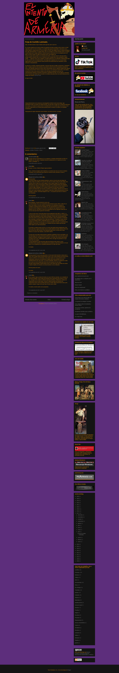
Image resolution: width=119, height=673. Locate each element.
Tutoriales (77, 590)
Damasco (77, 637)
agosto (79, 523)
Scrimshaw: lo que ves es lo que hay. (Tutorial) (87, 224)
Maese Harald (78, 285)
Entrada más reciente (31, 299)
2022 (78, 502)
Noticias (77, 575)
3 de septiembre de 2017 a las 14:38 (37, 250)
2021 (78, 504)
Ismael (30, 166)
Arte (76, 580)
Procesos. (36, 150)
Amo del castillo (32, 156)
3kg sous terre (78, 282)
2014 (78, 548)
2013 (78, 550)
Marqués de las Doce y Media (36, 177)
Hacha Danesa (84, 191)
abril (79, 531)
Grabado (77, 595)
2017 (78, 513)
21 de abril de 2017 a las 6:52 (35, 163)
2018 (78, 511)
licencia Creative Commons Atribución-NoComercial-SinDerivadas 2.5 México (84, 653)
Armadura (77, 627)
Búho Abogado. (85, 244)
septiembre (80, 521)
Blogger (69, 670)
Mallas (76, 635)
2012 (78, 552)
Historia (77, 597)
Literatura (77, 632)
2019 (78, 509)
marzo (79, 537)
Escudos (77, 630)
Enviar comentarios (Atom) (51, 303)
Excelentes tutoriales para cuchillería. (84, 311)
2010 (78, 556)
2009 (78, 559)
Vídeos (40, 150)
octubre (80, 519)
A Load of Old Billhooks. (80, 314)
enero (79, 541)
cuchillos (32, 150)
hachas (76, 592)
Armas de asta (78, 605)
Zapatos (77, 640)
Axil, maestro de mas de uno (82, 276)
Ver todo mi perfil (86, 50)
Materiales (77, 600)
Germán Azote (38, 75)
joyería (76, 642)
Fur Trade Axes (78, 316)
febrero (80, 539)
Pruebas (77, 610)
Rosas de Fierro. (80, 102)
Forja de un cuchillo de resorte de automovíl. (86, 161)
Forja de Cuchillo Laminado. (82, 534)
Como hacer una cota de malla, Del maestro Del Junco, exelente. (83, 298)
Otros (76, 585)
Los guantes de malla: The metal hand (86, 213)
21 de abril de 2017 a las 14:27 (35, 174)
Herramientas (78, 582)
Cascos (77, 625)
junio (79, 527)
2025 (78, 496)
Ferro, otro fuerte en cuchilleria (82, 290)
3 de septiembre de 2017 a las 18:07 (37, 290)
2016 (78, 544)
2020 (78, 506)
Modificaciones (78, 602)
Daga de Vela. (84, 202)
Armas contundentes (80, 622)
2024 (78, 498)
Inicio (49, 299)
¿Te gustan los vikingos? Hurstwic (83, 301)
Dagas (76, 612)
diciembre (80, 515)
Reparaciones (78, 620)
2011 (78, 554)
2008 (78, 561)
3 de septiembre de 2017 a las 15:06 (37, 272)
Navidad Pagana (85, 150)
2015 (78, 546)
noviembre (80, 517)
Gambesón (83, 233)
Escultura (77, 615)
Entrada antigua (66, 299)
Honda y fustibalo (85, 170)
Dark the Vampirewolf (80, 287)
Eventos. (77, 607)
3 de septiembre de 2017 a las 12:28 (37, 197)
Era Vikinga (77, 587)
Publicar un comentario (32, 293)
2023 (78, 500)
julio (79, 525)
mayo (79, 529)
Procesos (77, 617)
